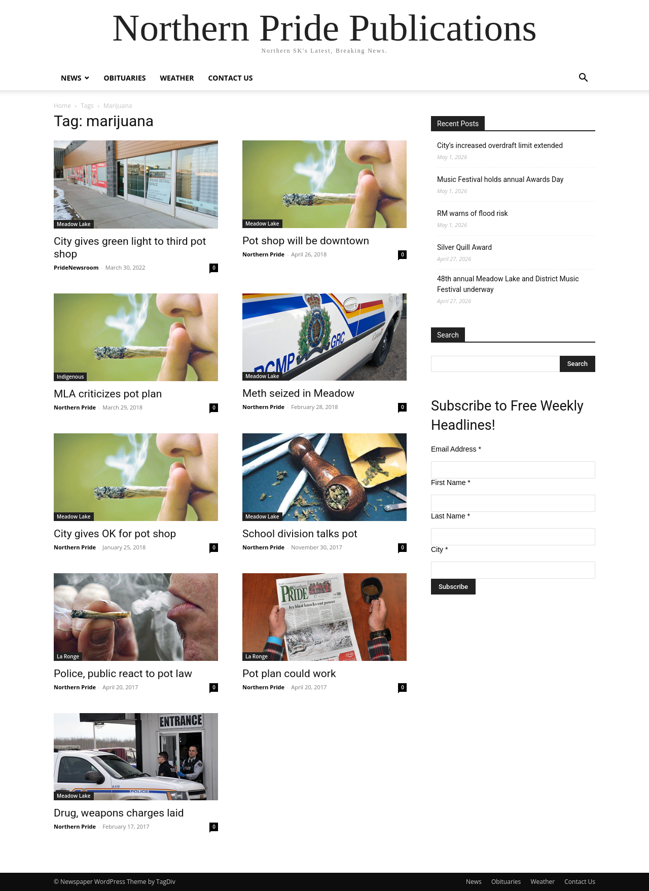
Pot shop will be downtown (305, 241)
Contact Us (230, 78)
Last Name (450, 516)
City (439, 549)
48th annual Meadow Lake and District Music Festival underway (508, 284)
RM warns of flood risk (472, 213)
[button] (583, 79)
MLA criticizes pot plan (108, 394)
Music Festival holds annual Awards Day (500, 179)
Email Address (456, 449)
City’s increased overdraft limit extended (500, 145)
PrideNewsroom (76, 267)
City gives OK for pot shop (115, 534)
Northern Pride (263, 254)
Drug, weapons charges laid (119, 813)
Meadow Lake (74, 224)
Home (62, 105)
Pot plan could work (289, 673)
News (71, 78)
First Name (451, 482)
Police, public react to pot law (123, 673)
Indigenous (70, 376)
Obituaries (124, 78)
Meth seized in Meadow (298, 393)
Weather (177, 78)
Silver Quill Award (464, 247)
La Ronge (68, 656)
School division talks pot (299, 534)
